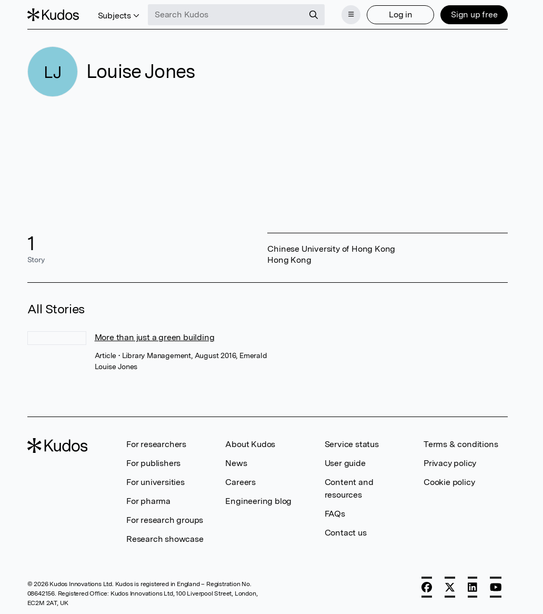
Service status (352, 444)
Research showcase (165, 539)
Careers (240, 482)
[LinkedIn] (472, 587)
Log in (401, 14)
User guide (345, 463)
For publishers (153, 463)
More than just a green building (155, 337)
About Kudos (250, 444)
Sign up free (474, 14)
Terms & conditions (461, 444)
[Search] (313, 15)
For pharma (148, 501)
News (236, 463)
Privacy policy (450, 463)
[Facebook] (426, 587)
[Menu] (350, 14)
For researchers (156, 444)
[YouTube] (496, 587)
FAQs (335, 514)
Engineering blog (258, 501)
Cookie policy (449, 482)
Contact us (346, 533)
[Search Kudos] (225, 15)
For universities (155, 482)
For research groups (164, 520)
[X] (450, 587)
